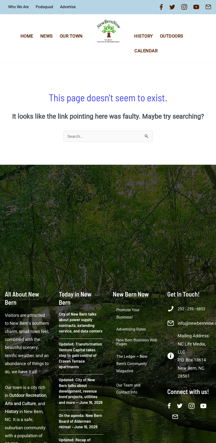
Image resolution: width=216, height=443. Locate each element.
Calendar (145, 50)
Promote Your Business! (127, 313)
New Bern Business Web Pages (136, 342)
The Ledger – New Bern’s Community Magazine (131, 363)
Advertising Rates (131, 329)
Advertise (68, 7)
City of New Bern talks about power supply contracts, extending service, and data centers (80, 322)
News (46, 36)
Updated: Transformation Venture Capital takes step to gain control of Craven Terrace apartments (80, 355)
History (143, 36)
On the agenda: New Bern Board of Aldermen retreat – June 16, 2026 (80, 421)
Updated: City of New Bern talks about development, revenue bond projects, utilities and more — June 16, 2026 (81, 391)
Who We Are (18, 7)
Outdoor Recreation (27, 395)
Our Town (71, 36)
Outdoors (171, 36)
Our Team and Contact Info (128, 389)
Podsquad (44, 7)
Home (26, 36)
